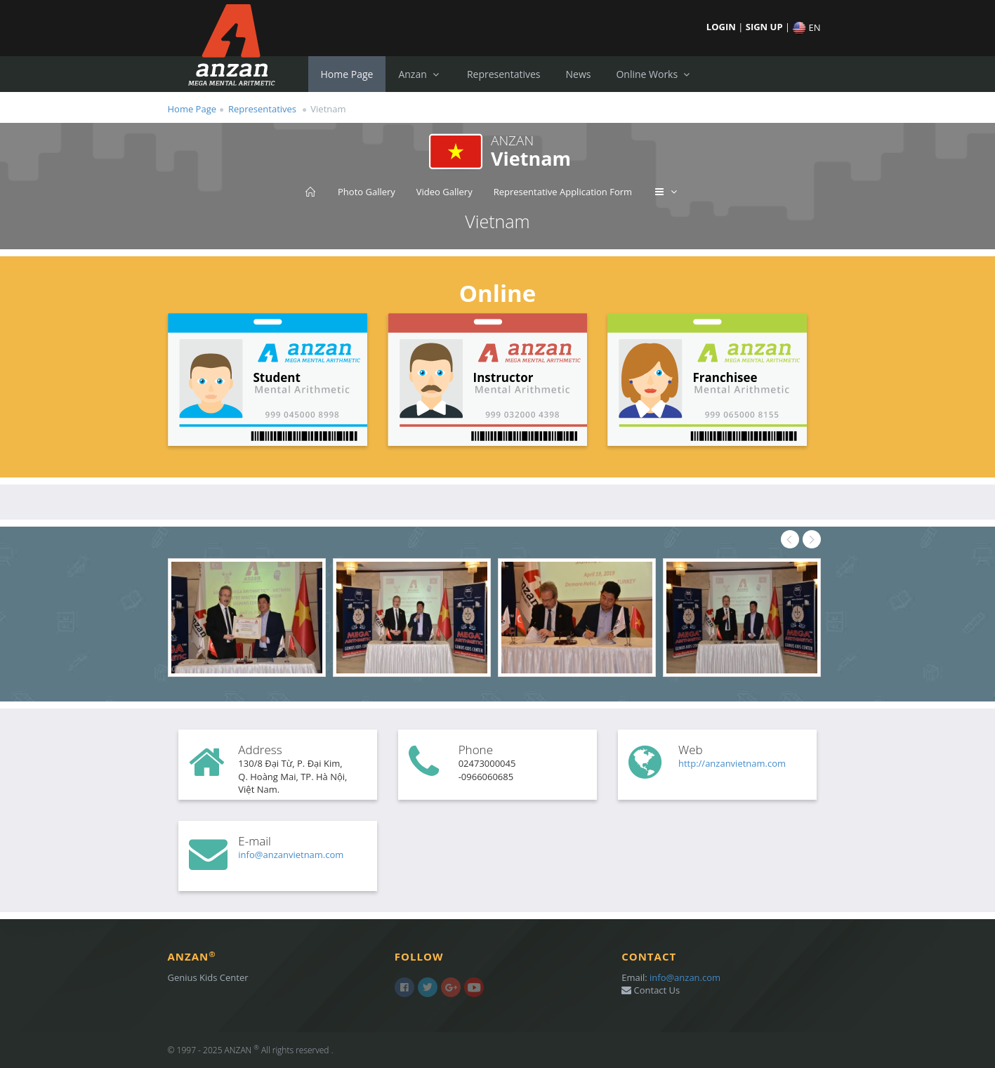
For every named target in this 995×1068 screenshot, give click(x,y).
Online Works (654, 74)
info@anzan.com (685, 977)
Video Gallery (444, 191)
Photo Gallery (366, 191)
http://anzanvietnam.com (732, 763)
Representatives (504, 74)
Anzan (420, 74)
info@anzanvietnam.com (290, 854)
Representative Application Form (563, 191)
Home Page (347, 74)
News (578, 74)
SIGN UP (765, 26)
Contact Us (650, 990)
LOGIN (722, 26)
